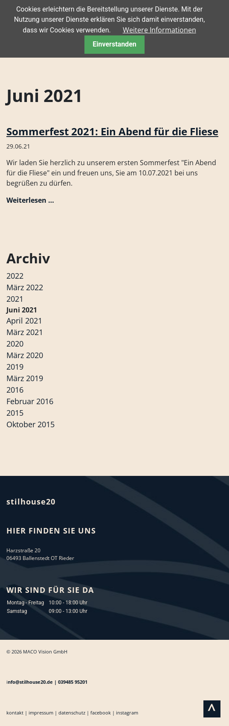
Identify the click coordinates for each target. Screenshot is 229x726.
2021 (14, 299)
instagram (127, 712)
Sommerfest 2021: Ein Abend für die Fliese (112, 131)
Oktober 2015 (30, 424)
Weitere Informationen (159, 30)
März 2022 (24, 287)
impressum (41, 712)
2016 (14, 390)
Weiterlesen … (30, 200)
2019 (14, 367)
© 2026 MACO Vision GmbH (36, 651)
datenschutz (71, 712)
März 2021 (24, 332)
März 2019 (24, 378)
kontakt (14, 712)
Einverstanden (114, 44)
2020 (14, 343)
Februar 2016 (29, 401)
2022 (14, 276)
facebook (100, 712)
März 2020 (24, 355)
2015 (14, 413)
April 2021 (24, 320)
